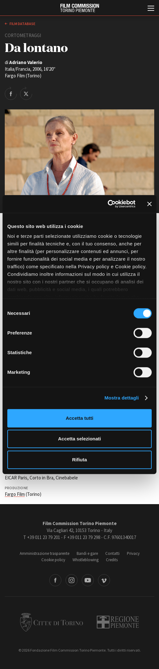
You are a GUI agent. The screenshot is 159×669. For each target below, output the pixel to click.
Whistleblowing (86, 559)
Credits (112, 559)
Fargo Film (15, 494)
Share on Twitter (26, 93)
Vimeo (104, 580)
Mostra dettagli (121, 397)
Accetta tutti (79, 418)
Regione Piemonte (118, 622)
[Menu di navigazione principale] (151, 9)
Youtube (88, 580)
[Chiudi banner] (149, 204)
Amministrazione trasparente (44, 553)
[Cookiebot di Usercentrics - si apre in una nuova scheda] (107, 204)
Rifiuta (79, 459)
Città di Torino (51, 622)
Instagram (72, 580)
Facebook (55, 580)
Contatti (112, 553)
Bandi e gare (87, 553)
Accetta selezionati (79, 438)
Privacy (133, 553)
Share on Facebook (11, 93)
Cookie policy (53, 559)
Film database (22, 23)
